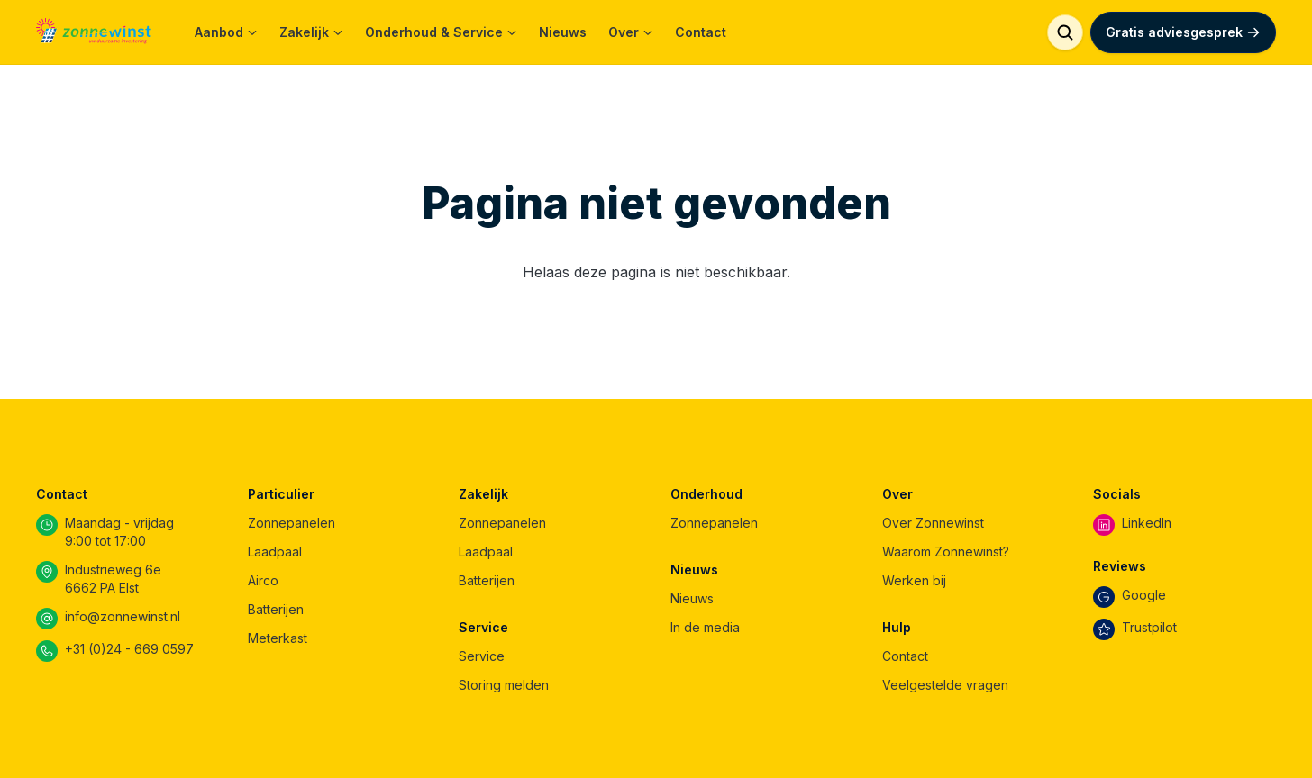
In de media (705, 627)
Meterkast (277, 638)
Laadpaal (275, 551)
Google (1144, 594)
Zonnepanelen (291, 522)
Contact (700, 32)
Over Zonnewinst (933, 522)
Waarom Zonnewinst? (945, 551)
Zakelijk (311, 32)
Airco (263, 580)
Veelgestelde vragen (945, 684)
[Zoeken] (1065, 32)
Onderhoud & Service (441, 32)
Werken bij (914, 580)
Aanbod (226, 32)
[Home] (93, 32)
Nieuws (563, 32)
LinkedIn (1146, 522)
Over (630, 32)
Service (482, 656)
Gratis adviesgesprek (1183, 32)
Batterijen (276, 609)
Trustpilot (1149, 627)
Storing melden (504, 684)
